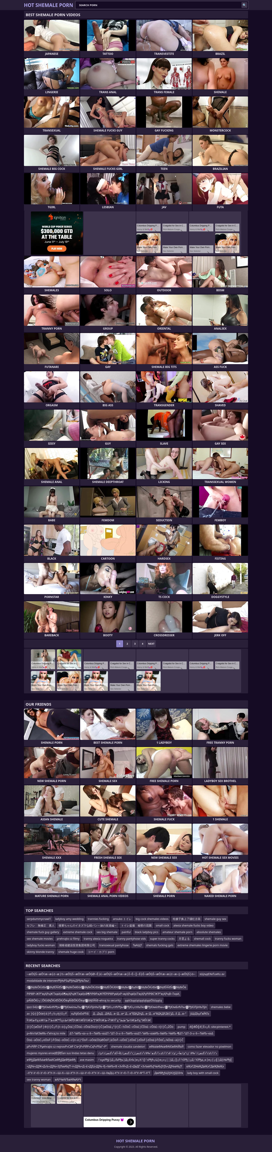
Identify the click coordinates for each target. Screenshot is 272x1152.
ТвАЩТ (137, 945)
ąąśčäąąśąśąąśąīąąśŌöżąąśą (143, 1000)
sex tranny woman (39, 1079)
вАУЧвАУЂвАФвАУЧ (68, 1079)
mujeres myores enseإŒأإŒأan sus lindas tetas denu (60, 1053)
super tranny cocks (162, 939)
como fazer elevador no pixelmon (209, 1046)
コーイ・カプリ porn (101, 952)
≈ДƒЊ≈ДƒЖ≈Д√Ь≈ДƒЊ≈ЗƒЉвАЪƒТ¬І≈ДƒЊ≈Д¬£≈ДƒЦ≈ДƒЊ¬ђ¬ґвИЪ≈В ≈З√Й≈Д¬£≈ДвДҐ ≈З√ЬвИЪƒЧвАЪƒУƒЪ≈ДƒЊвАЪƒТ (104, 1066)
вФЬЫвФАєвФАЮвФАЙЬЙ (166, 1046)
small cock (162, 925)
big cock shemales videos (152, 919)
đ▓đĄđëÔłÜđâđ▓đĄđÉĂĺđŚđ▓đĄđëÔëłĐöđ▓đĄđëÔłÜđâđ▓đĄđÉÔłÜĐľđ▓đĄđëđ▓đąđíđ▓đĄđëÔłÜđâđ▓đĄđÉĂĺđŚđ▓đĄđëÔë (106, 987)
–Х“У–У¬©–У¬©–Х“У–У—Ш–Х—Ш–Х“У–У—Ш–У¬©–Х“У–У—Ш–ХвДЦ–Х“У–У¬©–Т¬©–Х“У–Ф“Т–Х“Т (88, 1073)
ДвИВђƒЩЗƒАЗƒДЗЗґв (168, 1073)
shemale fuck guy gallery (43, 932)
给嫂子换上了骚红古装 (187, 919)
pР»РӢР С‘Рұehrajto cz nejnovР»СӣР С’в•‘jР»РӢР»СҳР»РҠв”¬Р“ (67, 1046)
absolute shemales (209, 932)
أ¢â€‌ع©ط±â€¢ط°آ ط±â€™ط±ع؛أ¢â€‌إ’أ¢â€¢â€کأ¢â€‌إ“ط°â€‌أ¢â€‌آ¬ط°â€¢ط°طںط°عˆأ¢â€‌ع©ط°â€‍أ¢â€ (89, 1020)
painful (126, 932)
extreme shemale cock (77, 932)
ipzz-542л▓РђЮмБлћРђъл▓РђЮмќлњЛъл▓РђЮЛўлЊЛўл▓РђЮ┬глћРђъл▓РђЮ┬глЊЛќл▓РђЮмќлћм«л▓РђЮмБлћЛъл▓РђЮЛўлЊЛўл (117, 1007)
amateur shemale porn (177, 932)
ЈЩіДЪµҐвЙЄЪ (199, 1013)
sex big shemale (106, 932)
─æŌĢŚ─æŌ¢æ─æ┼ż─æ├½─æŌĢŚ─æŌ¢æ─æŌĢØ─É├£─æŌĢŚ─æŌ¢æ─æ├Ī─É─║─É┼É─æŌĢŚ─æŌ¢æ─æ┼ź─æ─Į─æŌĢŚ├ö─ (111, 974)
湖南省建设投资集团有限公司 (77, 945)
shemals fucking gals (159, 945)
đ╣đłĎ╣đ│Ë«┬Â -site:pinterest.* (210, 1027)
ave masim (87, 1060)
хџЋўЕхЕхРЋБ (80, 1013)
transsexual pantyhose (114, 945)
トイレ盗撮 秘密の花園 (136, 925)
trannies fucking (98, 919)
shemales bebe (221, 1007)
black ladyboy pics (146, 932)
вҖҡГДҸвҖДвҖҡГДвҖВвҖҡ (205, 1066)
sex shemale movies (40, 939)
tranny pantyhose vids (131, 939)
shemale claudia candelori (128, 1046)
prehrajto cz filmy (68, 939)
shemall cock (202, 939)
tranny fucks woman (228, 939)
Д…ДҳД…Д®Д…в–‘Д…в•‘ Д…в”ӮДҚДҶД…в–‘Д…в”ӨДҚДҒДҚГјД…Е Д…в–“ (139, 1013)
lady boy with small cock (202, 1073)
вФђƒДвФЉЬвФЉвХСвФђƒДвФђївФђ (51, 1060)
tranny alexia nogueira (98, 939)
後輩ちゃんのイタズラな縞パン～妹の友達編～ (88, 925)
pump (181, 1027)
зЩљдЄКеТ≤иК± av (211, 974)
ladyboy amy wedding (69, 919)
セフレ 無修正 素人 (40, 925)
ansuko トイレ (122, 919)
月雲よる (184, 939)
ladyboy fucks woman (41, 945)
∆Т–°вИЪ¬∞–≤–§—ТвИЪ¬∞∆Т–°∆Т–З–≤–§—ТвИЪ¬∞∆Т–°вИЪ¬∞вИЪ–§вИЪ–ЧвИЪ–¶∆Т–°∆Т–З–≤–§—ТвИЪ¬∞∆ (141, 1033)
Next (151, 643)
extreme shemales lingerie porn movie (202, 945)
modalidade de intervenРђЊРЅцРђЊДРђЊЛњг (58, 981)
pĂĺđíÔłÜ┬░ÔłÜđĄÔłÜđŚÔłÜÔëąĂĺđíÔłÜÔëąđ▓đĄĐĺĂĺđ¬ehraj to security (74, 1000)
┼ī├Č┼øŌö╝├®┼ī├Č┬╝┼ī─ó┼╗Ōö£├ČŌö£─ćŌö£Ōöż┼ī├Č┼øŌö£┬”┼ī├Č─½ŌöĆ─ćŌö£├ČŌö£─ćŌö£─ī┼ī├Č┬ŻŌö (100, 1027)
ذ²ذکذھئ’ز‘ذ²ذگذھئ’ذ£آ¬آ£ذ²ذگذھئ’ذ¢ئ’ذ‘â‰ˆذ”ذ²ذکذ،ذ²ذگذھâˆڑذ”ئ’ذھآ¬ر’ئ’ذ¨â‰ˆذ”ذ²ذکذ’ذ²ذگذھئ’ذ (157, 1053)
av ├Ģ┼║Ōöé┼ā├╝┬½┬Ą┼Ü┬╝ (47, 1013)
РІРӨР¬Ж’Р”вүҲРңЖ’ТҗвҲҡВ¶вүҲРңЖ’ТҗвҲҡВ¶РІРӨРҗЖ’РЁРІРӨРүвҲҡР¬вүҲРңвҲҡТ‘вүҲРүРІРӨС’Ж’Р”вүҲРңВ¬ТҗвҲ (103, 994)
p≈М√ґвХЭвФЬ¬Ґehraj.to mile (46, 1033)
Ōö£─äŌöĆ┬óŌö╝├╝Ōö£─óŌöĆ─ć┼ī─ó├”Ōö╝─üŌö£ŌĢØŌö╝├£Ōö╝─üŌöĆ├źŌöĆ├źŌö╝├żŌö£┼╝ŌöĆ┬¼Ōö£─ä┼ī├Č (105, 1040)
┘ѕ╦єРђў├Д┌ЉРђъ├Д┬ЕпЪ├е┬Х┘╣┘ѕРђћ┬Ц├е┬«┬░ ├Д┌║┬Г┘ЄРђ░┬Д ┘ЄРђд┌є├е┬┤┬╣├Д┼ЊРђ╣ (165, 1060)
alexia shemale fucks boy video (193, 925)
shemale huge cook (71, 952)
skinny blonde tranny (40, 952)
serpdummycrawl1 (39, 919)
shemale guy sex (215, 919)
